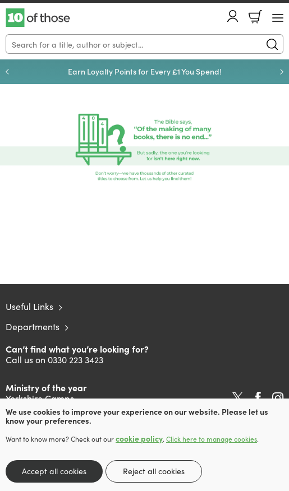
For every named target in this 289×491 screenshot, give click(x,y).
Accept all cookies (54, 470)
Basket (255, 17)
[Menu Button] (277, 18)
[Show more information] (144, 147)
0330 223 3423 (75, 359)
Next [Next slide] (281, 72)
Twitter (237, 398)
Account (232, 16)
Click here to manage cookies (211, 439)
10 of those (38, 17)
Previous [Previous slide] (7, 72)
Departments (32, 326)
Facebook (258, 398)
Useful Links (29, 306)
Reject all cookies (154, 470)
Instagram (277, 398)
